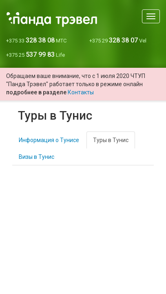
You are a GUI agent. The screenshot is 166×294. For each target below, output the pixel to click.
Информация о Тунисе (49, 140)
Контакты (81, 92)
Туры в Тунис (110, 140)
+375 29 (117, 41)
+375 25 (35, 55)
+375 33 (36, 41)
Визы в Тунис (36, 157)
